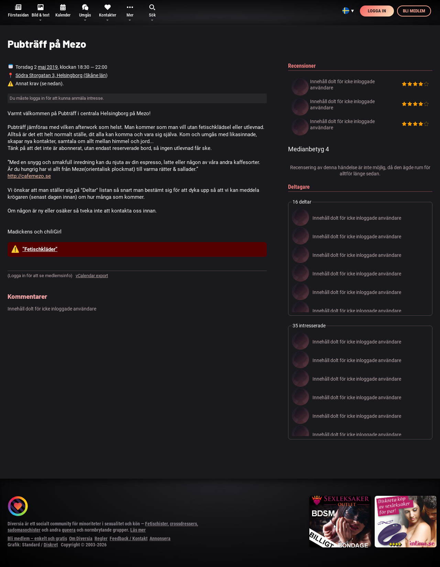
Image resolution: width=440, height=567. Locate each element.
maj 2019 (48, 67)
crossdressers (183, 523)
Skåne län (95, 75)
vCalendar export (92, 275)
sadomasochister (24, 530)
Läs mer (138, 530)
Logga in (377, 10)
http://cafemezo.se (29, 176)
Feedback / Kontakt (128, 538)
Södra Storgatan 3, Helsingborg (49, 75)
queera (69, 530)
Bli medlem (414, 10)
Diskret (51, 544)
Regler (101, 538)
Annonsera (160, 538)
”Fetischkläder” (39, 249)
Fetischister (156, 523)
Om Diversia (80, 538)
